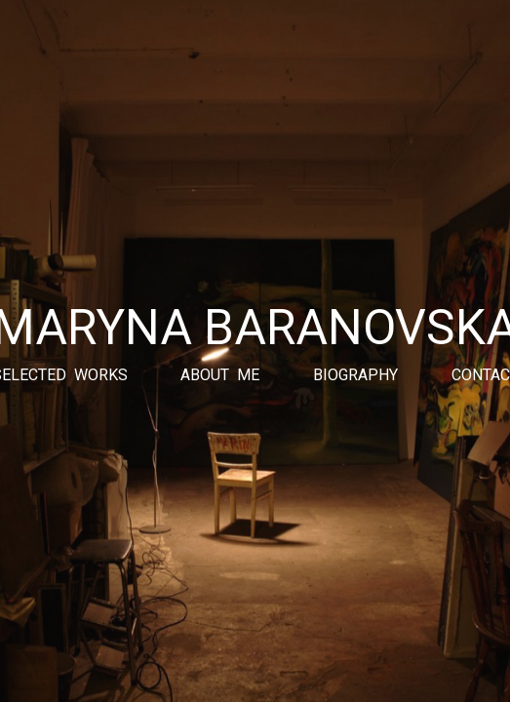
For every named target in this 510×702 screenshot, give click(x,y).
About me (219, 375)
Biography (355, 375)
